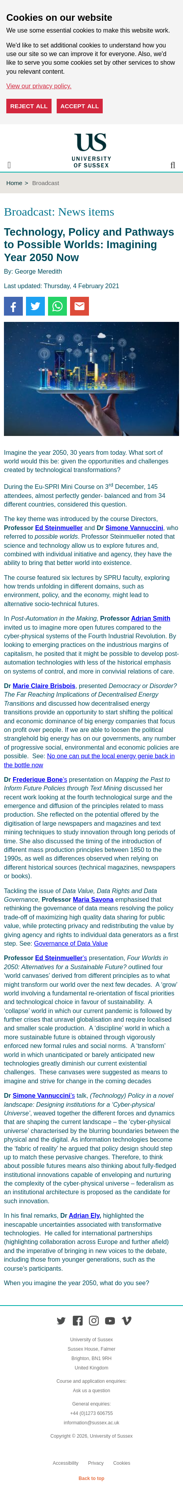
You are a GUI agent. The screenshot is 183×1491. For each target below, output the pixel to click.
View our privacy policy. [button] (39, 86)
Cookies (121, 1463)
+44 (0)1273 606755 (91, 1413)
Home (14, 183)
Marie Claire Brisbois (44, 686)
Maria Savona (93, 899)
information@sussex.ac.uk (91, 1423)
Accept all (80, 106)
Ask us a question (91, 1390)
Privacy (96, 1463)
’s (40, 779)
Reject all (29, 106)
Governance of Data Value (71, 943)
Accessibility (65, 1463)
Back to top (91, 1478)
